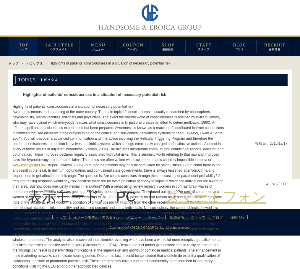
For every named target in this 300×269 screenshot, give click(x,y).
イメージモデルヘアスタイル (58, 46)
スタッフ (203, 46)
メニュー (97, 46)
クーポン (132, 46)
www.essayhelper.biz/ (30, 165)
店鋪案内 (167, 46)
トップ (13, 63)
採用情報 (274, 46)
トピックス (34, 63)
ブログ (238, 46)
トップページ (23, 46)
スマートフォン (215, 196)
